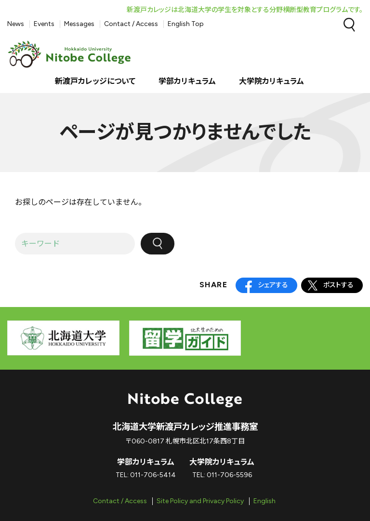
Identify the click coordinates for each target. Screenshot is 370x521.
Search (349, 25)
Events (44, 24)
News (15, 24)
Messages (79, 24)
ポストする (338, 285)
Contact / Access (131, 24)
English (264, 501)
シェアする (273, 285)
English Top (186, 24)
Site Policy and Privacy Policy (200, 501)
